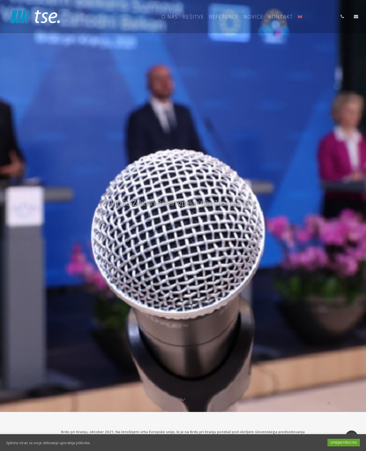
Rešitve (193, 16)
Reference (224, 16)
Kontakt (280, 16)
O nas (170, 16)
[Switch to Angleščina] (300, 16)
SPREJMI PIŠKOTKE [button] (343, 442)
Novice (253, 16)
